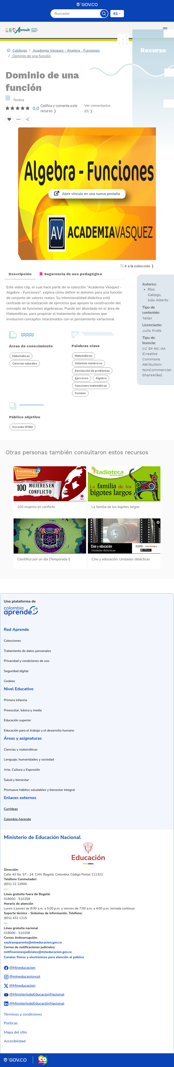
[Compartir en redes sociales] (28, 120)
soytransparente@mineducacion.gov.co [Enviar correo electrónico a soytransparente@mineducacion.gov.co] (33, 942)
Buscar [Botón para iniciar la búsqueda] (104, 13)
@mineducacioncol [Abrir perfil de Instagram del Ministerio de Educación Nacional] (24, 976)
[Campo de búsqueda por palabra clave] (75, 13)
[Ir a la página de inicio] (22, 30)
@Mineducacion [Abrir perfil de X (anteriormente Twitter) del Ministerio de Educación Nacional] (22, 985)
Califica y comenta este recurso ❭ (59, 108)
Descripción (20, 274)
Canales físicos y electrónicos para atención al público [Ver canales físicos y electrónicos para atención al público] (44, 957)
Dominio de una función (31, 55)
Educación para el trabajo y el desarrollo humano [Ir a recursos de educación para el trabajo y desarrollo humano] (39, 730)
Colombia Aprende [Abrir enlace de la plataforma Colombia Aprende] (21, 611)
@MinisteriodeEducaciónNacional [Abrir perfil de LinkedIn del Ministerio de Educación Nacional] (36, 1003)
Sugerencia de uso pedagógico (71, 274)
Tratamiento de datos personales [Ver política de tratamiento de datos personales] (27, 651)
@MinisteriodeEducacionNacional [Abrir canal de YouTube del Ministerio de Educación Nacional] (36, 994)
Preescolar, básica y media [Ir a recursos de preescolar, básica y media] (23, 710)
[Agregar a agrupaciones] (18, 120)
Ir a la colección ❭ (137, 266)
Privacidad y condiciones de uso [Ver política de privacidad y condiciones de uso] (26, 661)
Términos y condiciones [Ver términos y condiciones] (23, 1014)
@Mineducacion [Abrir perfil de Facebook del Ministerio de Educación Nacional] (22, 967)
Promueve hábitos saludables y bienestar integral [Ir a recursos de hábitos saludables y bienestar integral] (39, 790)
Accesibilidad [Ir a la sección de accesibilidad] (15, 1041)
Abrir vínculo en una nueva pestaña (87, 193)
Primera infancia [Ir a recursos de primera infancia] (15, 700)
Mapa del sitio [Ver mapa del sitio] (15, 1032)
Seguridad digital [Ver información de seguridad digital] (16, 671)
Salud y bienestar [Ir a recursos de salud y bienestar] (16, 780)
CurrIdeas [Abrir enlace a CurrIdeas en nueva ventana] (11, 809)
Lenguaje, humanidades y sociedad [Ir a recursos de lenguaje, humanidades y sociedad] (29, 759)
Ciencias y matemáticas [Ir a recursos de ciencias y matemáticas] (20, 749)
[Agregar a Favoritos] (9, 120)
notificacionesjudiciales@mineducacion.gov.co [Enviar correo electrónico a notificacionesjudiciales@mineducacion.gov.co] (38, 952)
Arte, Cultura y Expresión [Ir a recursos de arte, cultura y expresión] (22, 770)
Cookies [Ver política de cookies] (9, 681)
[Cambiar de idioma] (117, 13)
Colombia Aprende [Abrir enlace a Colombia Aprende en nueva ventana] (17, 819)
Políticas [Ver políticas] (11, 1023)
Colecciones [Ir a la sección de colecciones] (12, 641)
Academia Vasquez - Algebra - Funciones (66, 50)
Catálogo (17, 50)
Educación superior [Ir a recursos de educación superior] (17, 720)
